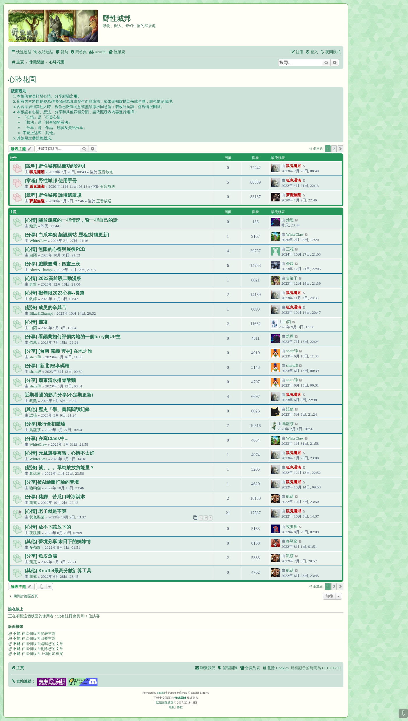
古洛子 (291, 278)
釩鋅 (33, 284)
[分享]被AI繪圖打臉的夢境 (52, 482)
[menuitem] (43, 52)
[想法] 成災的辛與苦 (45, 307)
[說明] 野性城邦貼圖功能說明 (55, 166)
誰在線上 (15, 609)
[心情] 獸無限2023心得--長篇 (54, 292)
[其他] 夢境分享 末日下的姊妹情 (58, 541)
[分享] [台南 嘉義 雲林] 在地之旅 (58, 351)
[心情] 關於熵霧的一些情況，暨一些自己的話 (71, 220)
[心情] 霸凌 (36, 322)
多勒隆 (35, 547)
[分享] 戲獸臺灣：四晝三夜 (52, 263)
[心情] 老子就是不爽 (45, 511)
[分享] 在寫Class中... (46, 438)
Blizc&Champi (41, 270)
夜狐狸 (35, 533)
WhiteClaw (38, 240)
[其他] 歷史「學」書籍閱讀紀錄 (57, 409)
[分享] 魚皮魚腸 (41, 556)
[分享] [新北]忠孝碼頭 (47, 365)
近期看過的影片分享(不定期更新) (59, 394)
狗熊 (33, 400)
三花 (290, 249)
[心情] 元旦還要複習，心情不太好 (59, 453)
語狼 (33, 415)
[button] (340, 148)
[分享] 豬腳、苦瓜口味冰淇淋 (55, 496)
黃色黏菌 (37, 517)
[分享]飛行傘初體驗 (45, 423)
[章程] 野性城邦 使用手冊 (51, 180)
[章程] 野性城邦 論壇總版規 (53, 195)
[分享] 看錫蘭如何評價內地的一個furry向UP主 (72, 336)
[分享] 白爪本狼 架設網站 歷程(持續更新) (67, 234)
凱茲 (33, 502)
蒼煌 (290, 263)
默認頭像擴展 (164, 702)
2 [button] (334, 148)
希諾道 (35, 473)
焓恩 (33, 226)
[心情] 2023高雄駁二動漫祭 (53, 278)
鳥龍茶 (35, 430)
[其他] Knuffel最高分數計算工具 (58, 570)
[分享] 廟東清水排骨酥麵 (50, 380)
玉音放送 (105, 172)
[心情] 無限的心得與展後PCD (55, 249)
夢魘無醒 (37, 201)
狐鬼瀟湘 (37, 172)
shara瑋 (35, 357)
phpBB (161, 692)
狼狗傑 (35, 488)
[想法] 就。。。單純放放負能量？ (59, 467)
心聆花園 (22, 79)
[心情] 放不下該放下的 (48, 527)
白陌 (33, 255)
